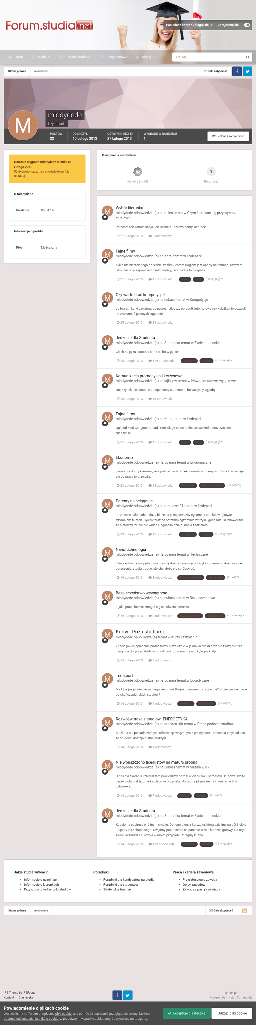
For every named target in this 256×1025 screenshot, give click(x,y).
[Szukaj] (189, 57)
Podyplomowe (116, 57)
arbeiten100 (173, 724)
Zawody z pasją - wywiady (201, 889)
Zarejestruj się (228, 25)
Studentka (172, 343)
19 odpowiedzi (161, 399)
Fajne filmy (125, 251)
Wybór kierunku (129, 208)
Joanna (170, 462)
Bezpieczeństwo (202, 598)
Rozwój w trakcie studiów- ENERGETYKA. (152, 719)
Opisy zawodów (194, 884)
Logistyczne (199, 680)
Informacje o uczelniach (41, 879)
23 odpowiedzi (161, 322)
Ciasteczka (25, 997)
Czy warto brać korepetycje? (141, 294)
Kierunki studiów (77, 57)
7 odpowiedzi (160, 795)
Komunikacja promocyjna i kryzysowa (149, 376)
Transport (124, 675)
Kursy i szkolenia (184, 637)
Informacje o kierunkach (41, 884)
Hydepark (194, 256)
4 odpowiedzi (160, 703)
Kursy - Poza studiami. (140, 632)
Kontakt (9, 997)
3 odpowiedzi (160, 236)
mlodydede (124, 213)
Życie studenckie (207, 343)
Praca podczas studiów (215, 724)
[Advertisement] (128, 955)
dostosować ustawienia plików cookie (31, 1018)
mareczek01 (174, 506)
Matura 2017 (200, 767)
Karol (168, 256)
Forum (18, 57)
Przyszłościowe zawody (200, 879)
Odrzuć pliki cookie (232, 1013)
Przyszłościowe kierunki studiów (47, 889)
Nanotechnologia (131, 549)
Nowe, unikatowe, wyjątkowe (213, 381)
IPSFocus (29, 992)
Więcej (146, 57)
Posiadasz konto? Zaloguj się (189, 25)
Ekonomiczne (200, 462)
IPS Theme (11, 992)
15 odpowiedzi (161, 485)
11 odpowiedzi (161, 534)
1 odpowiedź (159, 747)
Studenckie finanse (116, 889)
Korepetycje (199, 300)
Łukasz (170, 300)
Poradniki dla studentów (120, 884)
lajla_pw (170, 381)
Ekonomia (125, 457)
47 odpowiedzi (161, 279)
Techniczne (199, 554)
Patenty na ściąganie (134, 501)
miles (168, 213)
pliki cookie (63, 1013)
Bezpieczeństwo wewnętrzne (141, 593)
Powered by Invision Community (231, 997)
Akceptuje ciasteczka (186, 1013)
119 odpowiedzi (162, 361)
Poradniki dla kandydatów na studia (128, 879)
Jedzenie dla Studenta (135, 337)
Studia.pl (43, 57)
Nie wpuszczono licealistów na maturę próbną (156, 762)
